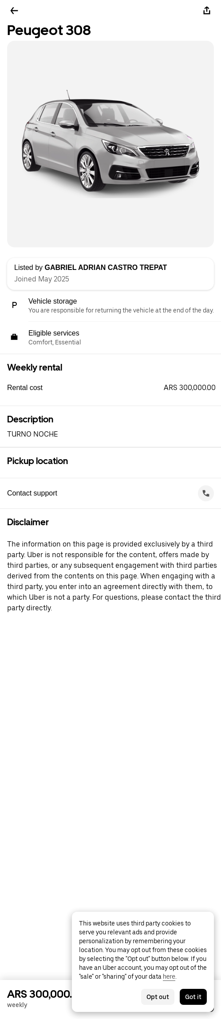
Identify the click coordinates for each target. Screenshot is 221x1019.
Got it (193, 996)
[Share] (206, 10)
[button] (114, 387)
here (169, 976)
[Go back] (14, 10)
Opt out (157, 996)
